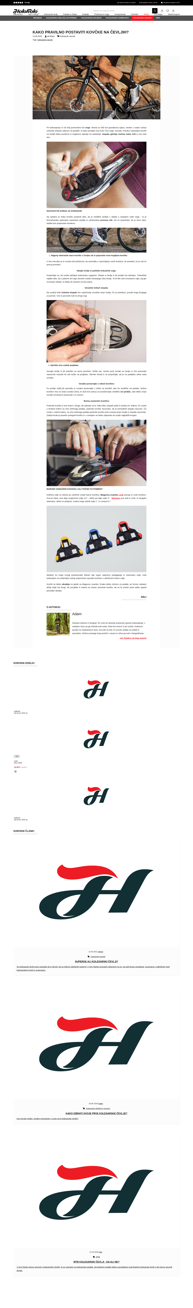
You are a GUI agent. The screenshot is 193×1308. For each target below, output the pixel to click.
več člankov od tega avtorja (133, 645)
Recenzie (37, 25)
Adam (52, 43)
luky (100, 1258)
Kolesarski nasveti (142, 25)
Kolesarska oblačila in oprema (61, 25)
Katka (100, 1109)
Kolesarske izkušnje (91, 25)
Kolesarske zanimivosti (117, 25)
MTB (158, 25)
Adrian (100, 958)
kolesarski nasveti (45, 47)
